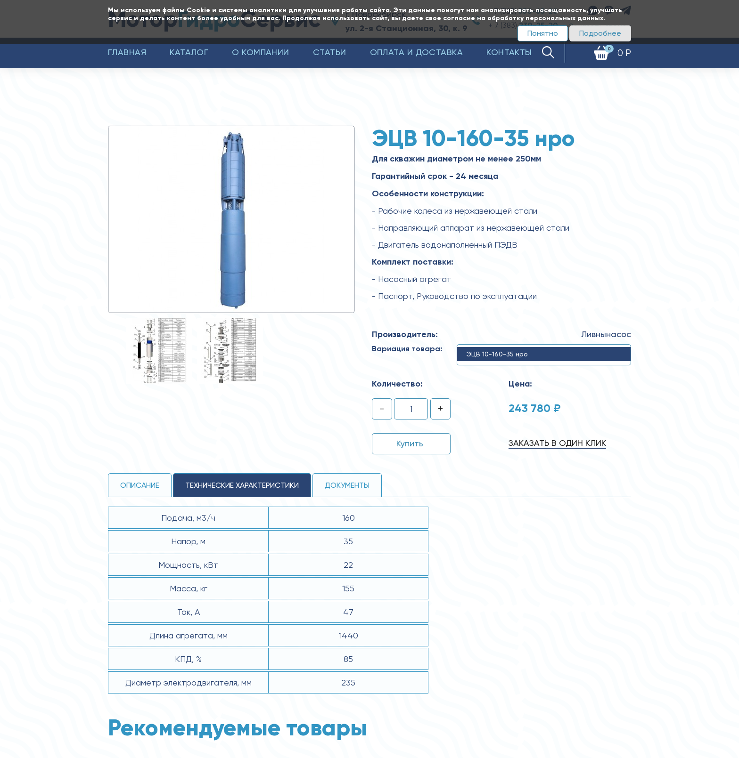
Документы (347, 485)
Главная (127, 52)
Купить (409, 443)
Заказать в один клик (557, 443)
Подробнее (600, 33)
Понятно (542, 33)
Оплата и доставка (416, 52)
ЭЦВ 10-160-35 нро (497, 354)
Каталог (189, 52)
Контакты (509, 52)
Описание (139, 485)
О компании (260, 52)
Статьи (329, 52)
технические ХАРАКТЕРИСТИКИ (242, 485)
